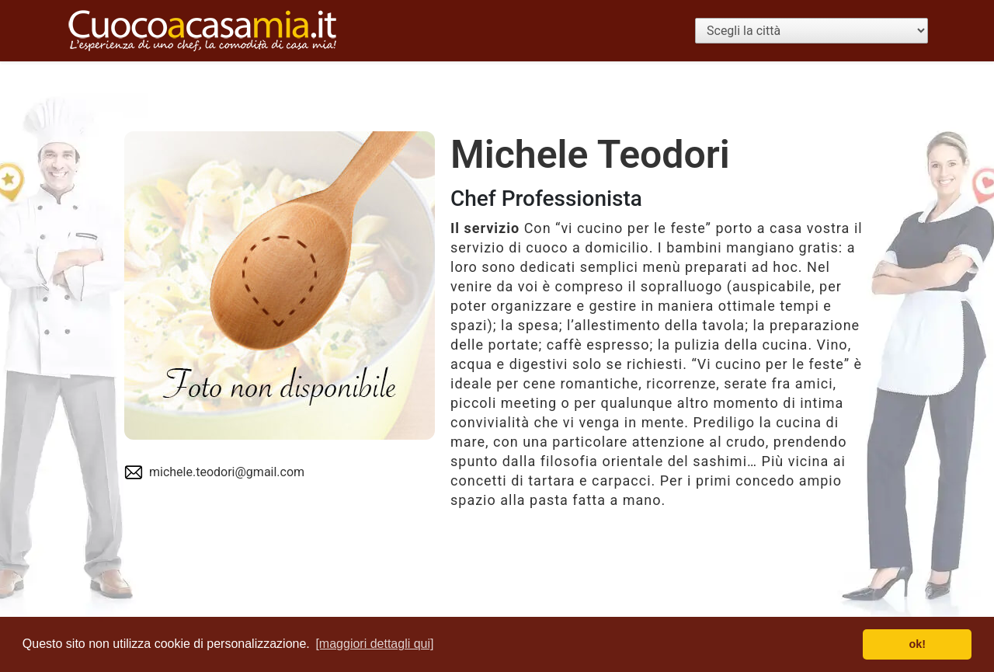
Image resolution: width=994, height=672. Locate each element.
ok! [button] (917, 644)
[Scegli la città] (811, 31)
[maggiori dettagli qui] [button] (374, 643)
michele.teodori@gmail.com (226, 472)
